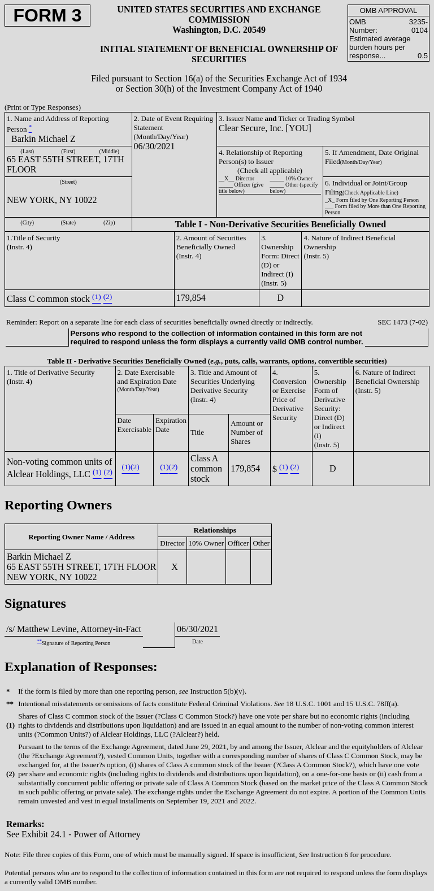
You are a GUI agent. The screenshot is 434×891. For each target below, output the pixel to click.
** (39, 640)
